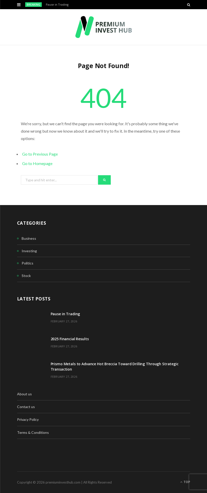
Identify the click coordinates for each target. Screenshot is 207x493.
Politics (27, 263)
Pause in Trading (57, 4)
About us (24, 394)
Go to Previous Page (40, 153)
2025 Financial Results (70, 338)
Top (185, 482)
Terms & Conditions (33, 432)
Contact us (26, 406)
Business (29, 238)
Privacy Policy (28, 419)
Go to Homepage (37, 163)
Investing (29, 251)
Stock (26, 275)
